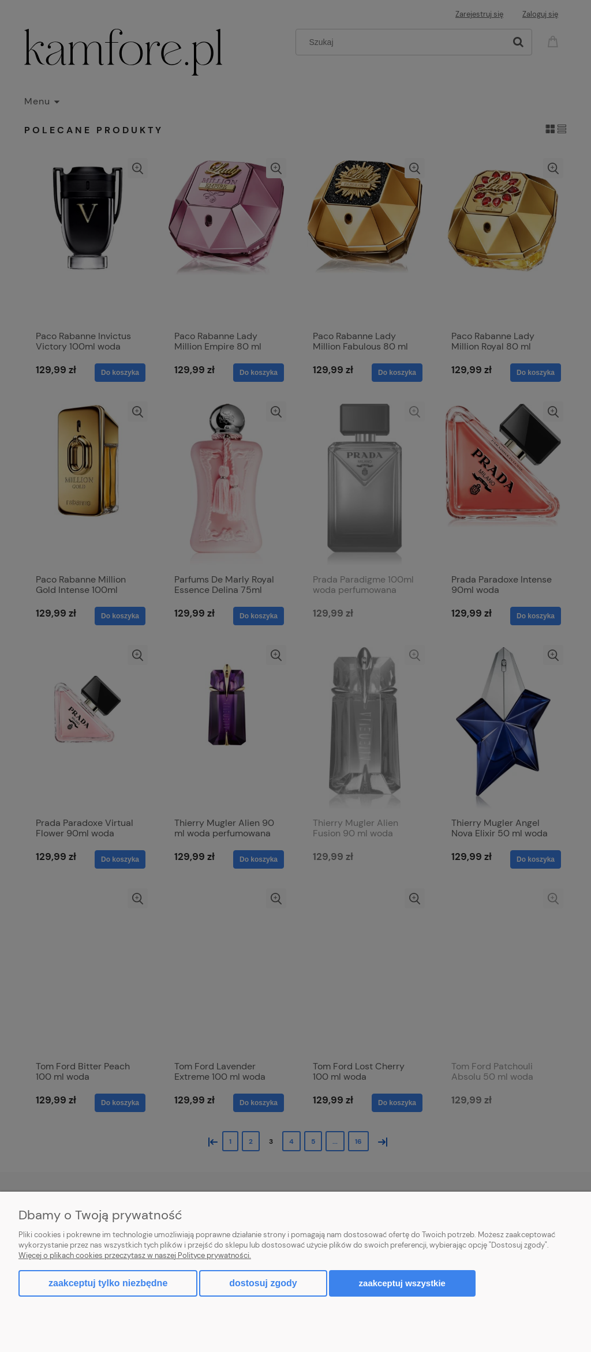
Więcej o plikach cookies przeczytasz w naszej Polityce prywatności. (134, 1255)
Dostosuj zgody (263, 1283)
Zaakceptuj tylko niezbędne (107, 1283)
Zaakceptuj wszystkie (402, 1283)
